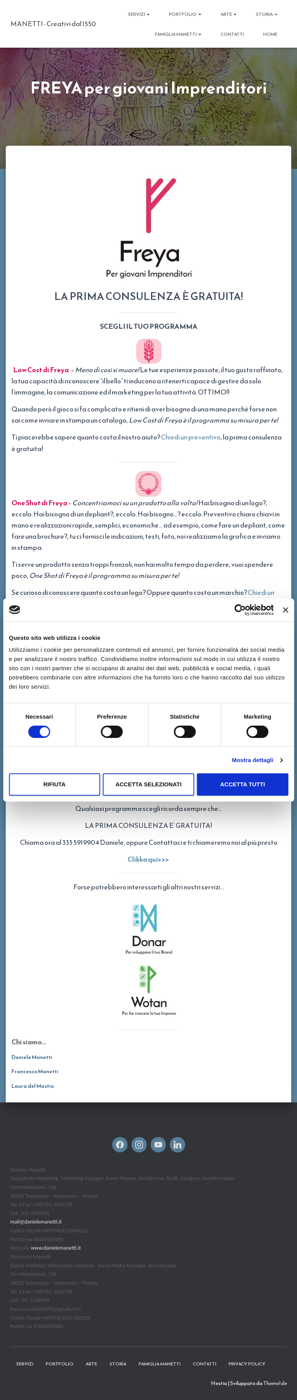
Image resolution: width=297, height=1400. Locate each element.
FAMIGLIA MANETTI (178, 34)
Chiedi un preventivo (191, 437)
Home (270, 34)
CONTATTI (232, 34)
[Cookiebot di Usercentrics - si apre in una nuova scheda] (240, 610)
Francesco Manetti (35, 1071)
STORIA (266, 14)
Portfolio (185, 14)
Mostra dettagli (252, 760)
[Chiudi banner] (285, 610)
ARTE (229, 14)
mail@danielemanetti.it (36, 1221)
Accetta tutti (242, 784)
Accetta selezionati (148, 784)
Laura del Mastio (33, 1086)
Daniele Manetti (32, 1056)
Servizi (139, 14)
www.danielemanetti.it (56, 1247)
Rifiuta (54, 784)
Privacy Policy (247, 1363)
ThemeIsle (275, 1383)
